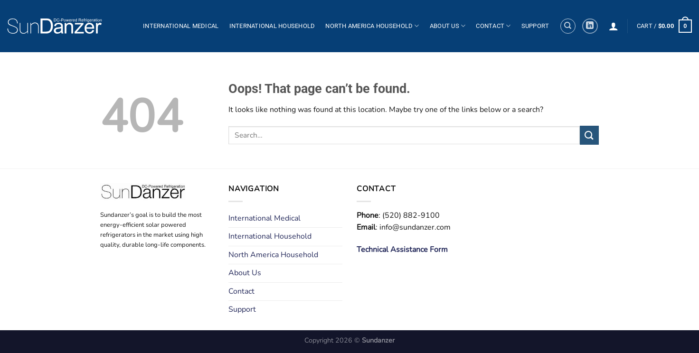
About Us (448, 25)
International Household (272, 25)
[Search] (568, 26)
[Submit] (589, 135)
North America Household (372, 25)
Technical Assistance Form (402, 249)
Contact (493, 25)
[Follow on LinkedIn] (590, 26)
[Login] (613, 26)
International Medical (180, 25)
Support (535, 25)
